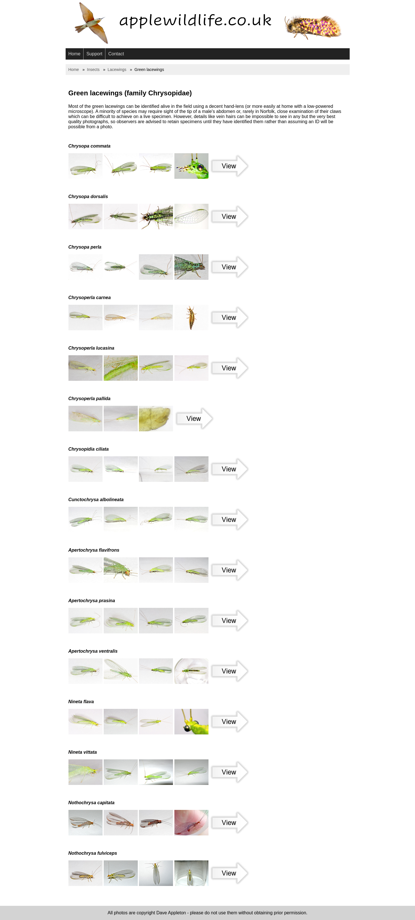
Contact (116, 53)
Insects (93, 69)
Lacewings (117, 69)
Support (94, 53)
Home (74, 53)
